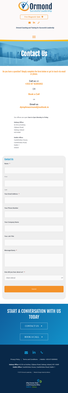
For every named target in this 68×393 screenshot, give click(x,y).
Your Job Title (9, 236)
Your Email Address (11, 194)
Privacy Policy (15, 359)
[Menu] (34, 37)
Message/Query (10, 250)
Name (7, 163)
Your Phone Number (11, 208)
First (6, 176)
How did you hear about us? (14, 272)
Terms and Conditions (30, 359)
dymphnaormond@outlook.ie (34, 107)
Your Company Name (11, 222)
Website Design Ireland (39, 372)
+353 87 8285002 (34, 83)
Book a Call (34, 94)
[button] (34, 17)
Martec (48, 372)
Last (6, 190)
